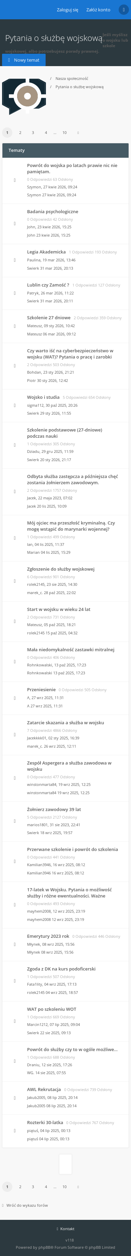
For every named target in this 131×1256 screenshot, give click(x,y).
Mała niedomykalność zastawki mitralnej (71, 649)
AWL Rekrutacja (44, 1089)
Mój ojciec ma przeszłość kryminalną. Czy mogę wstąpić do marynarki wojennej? (71, 526)
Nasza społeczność (72, 78)
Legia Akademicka (46, 252)
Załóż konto (98, 10)
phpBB (44, 1247)
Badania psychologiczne (52, 211)
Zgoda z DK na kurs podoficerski (61, 969)
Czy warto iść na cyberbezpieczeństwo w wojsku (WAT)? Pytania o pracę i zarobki (70, 353)
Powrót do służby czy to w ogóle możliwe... (72, 1049)
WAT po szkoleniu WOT (51, 1009)
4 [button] (46, 132)
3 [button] (33, 132)
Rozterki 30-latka (45, 1122)
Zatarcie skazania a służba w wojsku (65, 722)
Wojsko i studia (43, 397)
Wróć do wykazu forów (25, 1205)
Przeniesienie (41, 689)
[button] (78, 132)
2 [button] (20, 132)
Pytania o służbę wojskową (80, 86)
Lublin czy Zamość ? (48, 285)
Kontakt (65, 1228)
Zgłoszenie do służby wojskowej (61, 569)
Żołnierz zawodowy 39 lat (54, 809)
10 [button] (64, 132)
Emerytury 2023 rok (48, 936)
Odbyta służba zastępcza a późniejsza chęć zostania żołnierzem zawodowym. (72, 479)
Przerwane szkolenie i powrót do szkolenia (72, 849)
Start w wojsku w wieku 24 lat (59, 609)
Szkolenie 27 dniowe (49, 317)
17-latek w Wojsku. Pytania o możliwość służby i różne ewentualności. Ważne (69, 892)
